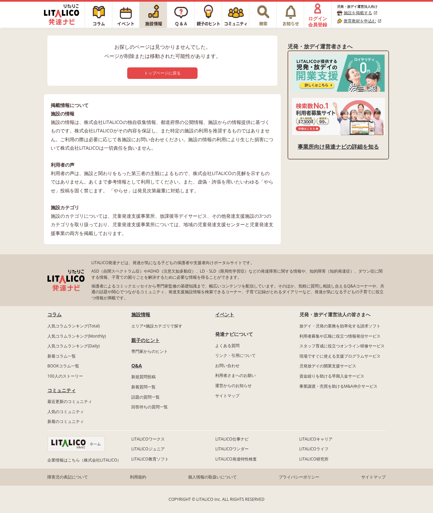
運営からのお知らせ (233, 385)
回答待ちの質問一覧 (149, 407)
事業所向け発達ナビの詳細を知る (338, 146)
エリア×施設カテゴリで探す (156, 326)
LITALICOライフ (313, 449)
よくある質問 (227, 345)
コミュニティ (61, 390)
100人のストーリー (65, 376)
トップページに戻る (162, 73)
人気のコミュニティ (65, 411)
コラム (54, 314)
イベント (224, 314)
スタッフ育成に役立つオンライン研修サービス (342, 346)
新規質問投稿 (143, 377)
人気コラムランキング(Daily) (73, 346)
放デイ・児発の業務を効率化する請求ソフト (340, 326)
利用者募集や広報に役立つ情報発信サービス (340, 336)
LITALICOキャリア (316, 439)
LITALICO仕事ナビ (231, 439)
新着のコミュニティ (65, 421)
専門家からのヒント (149, 351)
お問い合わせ (227, 365)
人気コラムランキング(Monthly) (76, 336)
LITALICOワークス (147, 439)
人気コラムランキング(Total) (73, 326)
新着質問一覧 (143, 387)
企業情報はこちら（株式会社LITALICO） (84, 460)
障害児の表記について (67, 477)
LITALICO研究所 (313, 459)
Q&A (136, 365)
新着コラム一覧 (61, 356)
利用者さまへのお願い (235, 375)
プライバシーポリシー (299, 477)
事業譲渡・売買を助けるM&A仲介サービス (338, 386)
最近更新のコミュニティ (69, 401)
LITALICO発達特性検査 (235, 459)
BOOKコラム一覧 (63, 366)
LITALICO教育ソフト (149, 459)
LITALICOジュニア (147, 449)
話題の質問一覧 (145, 397)
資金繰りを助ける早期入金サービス (331, 376)
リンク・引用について (235, 355)
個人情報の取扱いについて (212, 477)
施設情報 (140, 314)
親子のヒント (145, 340)
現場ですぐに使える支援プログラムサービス (340, 356)
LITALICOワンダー (231, 449)
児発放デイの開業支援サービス (327, 366)
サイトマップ (227, 396)
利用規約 (138, 477)
